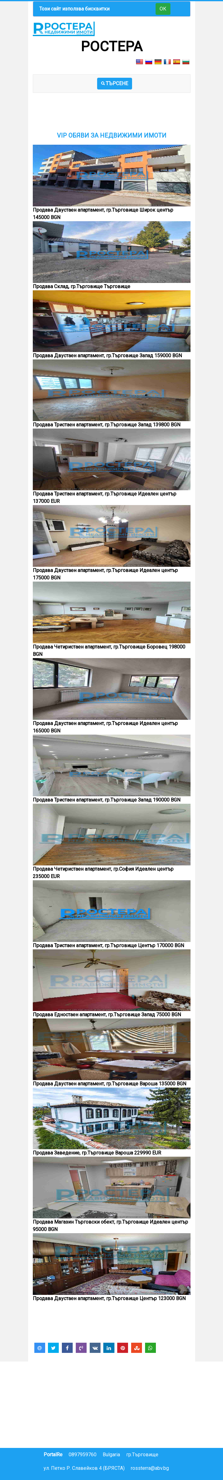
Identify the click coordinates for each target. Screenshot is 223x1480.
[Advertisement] (112, 116)
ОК (163, 9)
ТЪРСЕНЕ (114, 83)
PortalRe (53, 1454)
